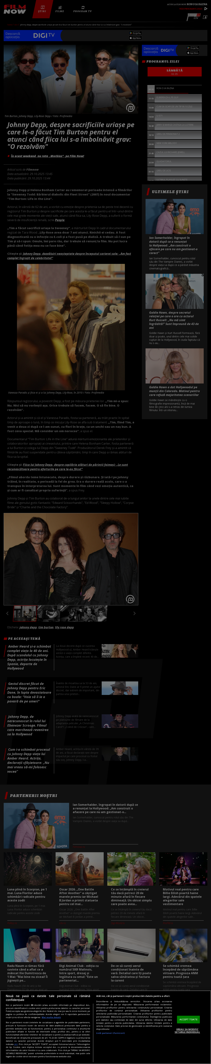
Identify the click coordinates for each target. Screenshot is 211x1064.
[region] (105, 1027)
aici (16, 1044)
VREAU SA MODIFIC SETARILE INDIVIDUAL (187, 1031)
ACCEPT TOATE (188, 1019)
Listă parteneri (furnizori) (110, 1033)
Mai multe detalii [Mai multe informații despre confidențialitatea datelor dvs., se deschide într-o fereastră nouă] (51, 1017)
